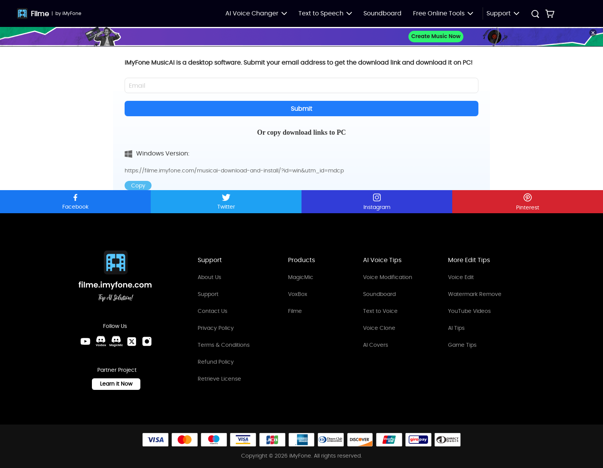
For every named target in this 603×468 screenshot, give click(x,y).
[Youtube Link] (85, 341)
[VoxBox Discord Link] (101, 341)
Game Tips (462, 345)
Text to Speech (325, 13)
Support (208, 294)
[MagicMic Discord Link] (116, 341)
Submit (301, 108)
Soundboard (382, 13)
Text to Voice (380, 311)
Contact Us (212, 311)
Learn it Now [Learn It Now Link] (116, 384)
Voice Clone (379, 328)
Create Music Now (435, 36)
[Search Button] (535, 14)
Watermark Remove (474, 294)
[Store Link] (550, 13)
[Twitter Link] (131, 341)
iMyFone (71, 13)
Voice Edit (461, 277)
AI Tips (456, 328)
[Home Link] (115, 277)
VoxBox (297, 294)
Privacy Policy (216, 328)
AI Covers (375, 345)
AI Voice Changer (256, 13)
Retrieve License (219, 379)
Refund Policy (216, 362)
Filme (40, 13)
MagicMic (300, 277)
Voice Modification (387, 277)
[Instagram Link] (147, 341)
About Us (209, 277)
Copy (138, 185)
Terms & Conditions (224, 345)
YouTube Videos (469, 311)
